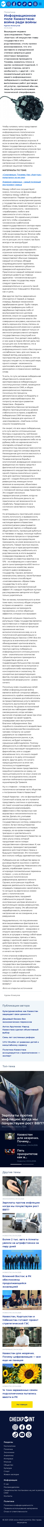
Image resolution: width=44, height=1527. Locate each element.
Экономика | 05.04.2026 (14, 1126)
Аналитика (8, 1455)
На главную (22, 1404)
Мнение (7, 1462)
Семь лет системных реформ (18, 1037)
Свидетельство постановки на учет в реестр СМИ (24, 1491)
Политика (9, 12)
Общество (8, 1465)
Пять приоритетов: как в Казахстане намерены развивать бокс (27, 1154)
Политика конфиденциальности (18, 1505)
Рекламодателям (11, 1487)
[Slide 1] (16, 1164)
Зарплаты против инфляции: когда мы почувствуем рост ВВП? (21, 1206)
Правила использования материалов (21, 1508)
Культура (8, 1468)
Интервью (22, 1145)
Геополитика (9, 1446)
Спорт (7, 1471)
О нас (6, 1484)
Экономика (9, 1452)
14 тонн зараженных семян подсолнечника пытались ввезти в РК (19, 1393)
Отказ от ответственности (15, 1512)
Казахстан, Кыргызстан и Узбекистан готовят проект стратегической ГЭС (20, 1320)
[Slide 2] (28, 1164)
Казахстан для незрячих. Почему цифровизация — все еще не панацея (28, 1138)
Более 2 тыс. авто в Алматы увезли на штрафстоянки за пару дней (20, 1243)
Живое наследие (11, 1474)
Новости (21, 1161)
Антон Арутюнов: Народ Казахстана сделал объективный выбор (20, 1029)
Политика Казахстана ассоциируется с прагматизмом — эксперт (21, 1052)
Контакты (8, 1496)
